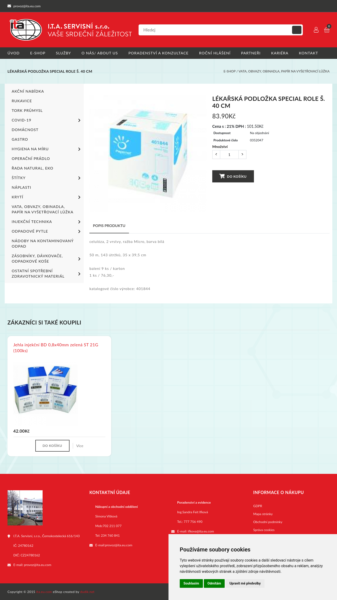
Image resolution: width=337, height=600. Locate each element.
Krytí (47, 197)
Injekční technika (47, 222)
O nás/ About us (100, 53)
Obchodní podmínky (267, 522)
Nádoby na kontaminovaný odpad (42, 243)
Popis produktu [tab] (109, 225)
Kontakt (308, 53)
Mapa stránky (263, 514)
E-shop (37, 53)
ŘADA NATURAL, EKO (32, 168)
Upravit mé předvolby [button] (244, 583)
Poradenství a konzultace (158, 53)
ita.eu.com (44, 591)
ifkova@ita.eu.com (201, 531)
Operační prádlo (31, 158)
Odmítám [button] (214, 583)
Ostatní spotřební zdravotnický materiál (47, 273)
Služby (63, 53)
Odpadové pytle (47, 231)
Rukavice (22, 100)
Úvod (13, 53)
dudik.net (87, 591)
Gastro (20, 139)
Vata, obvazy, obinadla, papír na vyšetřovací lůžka (284, 71)
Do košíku (233, 175)
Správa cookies (264, 530)
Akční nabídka (28, 91)
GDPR (257, 506)
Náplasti (21, 187)
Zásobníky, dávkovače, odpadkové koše (47, 258)
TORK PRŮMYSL (27, 110)
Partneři (251, 53)
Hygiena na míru (47, 149)
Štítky (47, 178)
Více (79, 445)
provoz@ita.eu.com (37, 564)
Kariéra (280, 53)
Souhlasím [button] (191, 583)
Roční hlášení (215, 53)
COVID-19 (47, 120)
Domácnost (25, 129)
